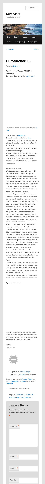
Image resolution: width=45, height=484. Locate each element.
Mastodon (25, 37)
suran (24, 381)
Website (13, 480)
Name (14, 456)
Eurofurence (15, 381)
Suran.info (13, 13)
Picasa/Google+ (25, 372)
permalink (9, 383)
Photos (9, 42)
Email (14, 468)
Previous (10, 49)
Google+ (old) (32, 42)
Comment (14, 426)
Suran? (16, 37)
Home (8, 37)
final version (30, 76)
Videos (34, 37)
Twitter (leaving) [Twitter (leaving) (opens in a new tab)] (20, 42)
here (29, 138)
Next (36, 49)
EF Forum (21, 135)
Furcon (22, 374)
